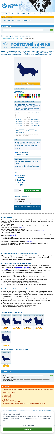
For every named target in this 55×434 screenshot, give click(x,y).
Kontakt (42, 13)
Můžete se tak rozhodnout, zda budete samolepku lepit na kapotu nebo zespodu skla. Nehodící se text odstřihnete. (27, 145)
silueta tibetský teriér (6, 332)
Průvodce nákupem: (6, 217)
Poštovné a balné (10, 13)
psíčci (25, 379)
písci (18, 379)
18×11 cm (18, 119)
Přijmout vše (27, 430)
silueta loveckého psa (28, 315)
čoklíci (47, 379)
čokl (41, 379)
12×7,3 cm (18, 114)
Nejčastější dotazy (22, 13)
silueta (4, 380)
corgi (11, 380)
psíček (21, 379)
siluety (8, 380)
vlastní (18, 128)
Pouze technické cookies (27, 426)
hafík (35, 379)
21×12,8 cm (19, 121)
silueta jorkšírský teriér (39, 315)
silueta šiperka (5, 315)
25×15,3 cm (19, 123)
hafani (32, 379)
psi (6, 379)
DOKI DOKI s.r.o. (28, 410)
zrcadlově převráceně (22, 154)
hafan (28, 379)
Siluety (22, 38)
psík (15, 379)
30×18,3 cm (19, 125)
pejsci (12, 379)
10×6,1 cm (18, 112)
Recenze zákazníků (33, 13)
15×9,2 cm (18, 117)
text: (16, 172)
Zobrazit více (22, 227)
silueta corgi (6, 352)
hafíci (38, 379)
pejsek (8, 379)
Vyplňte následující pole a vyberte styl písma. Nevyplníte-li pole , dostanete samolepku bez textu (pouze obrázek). (27, 165)
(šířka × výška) (27, 112)
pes (4, 379)
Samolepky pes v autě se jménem (9, 38)
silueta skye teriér (17, 315)
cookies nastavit (30, 420)
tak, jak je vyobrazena (22, 152)
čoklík (44, 379)
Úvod (3, 13)
